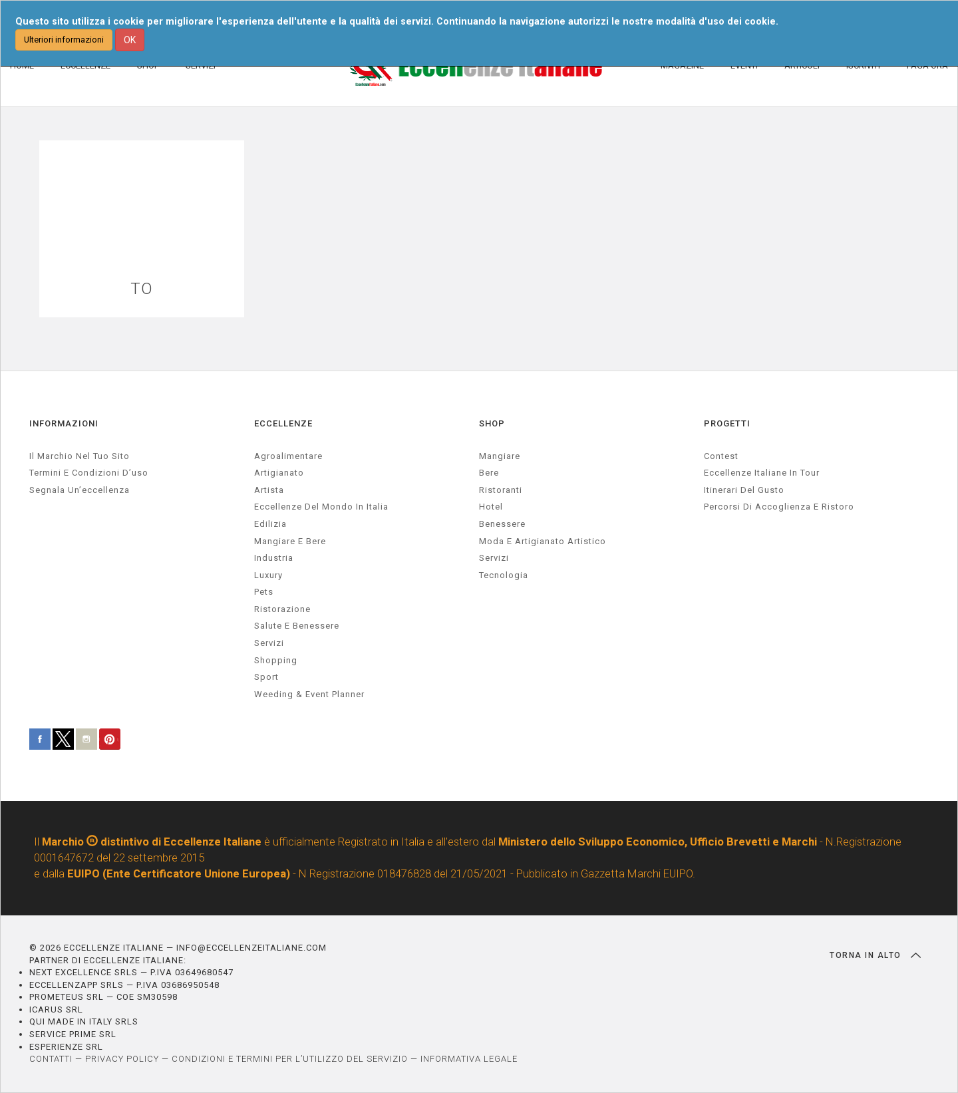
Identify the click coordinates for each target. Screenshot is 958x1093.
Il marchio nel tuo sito (79, 456)
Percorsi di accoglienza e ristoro (779, 507)
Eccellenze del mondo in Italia (321, 507)
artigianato (279, 473)
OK (130, 40)
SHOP (492, 423)
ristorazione (282, 609)
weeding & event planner (309, 694)
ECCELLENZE (283, 423)
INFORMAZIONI (63, 423)
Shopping (275, 660)
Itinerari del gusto (744, 490)
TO (141, 289)
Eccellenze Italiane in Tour (762, 473)
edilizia (270, 524)
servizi (269, 643)
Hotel (491, 507)
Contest (721, 456)
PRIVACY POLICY (122, 1059)
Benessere (502, 524)
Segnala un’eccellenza (79, 490)
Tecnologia (503, 575)
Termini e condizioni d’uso (88, 473)
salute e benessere (296, 626)
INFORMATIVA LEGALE (469, 1059)
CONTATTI (51, 1059)
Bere (489, 473)
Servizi (494, 558)
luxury (268, 575)
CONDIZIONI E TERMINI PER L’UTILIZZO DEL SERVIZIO (290, 1059)
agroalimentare (288, 456)
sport (266, 677)
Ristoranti (500, 490)
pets (263, 592)
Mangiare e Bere (290, 541)
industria (273, 558)
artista (269, 490)
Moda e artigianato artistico (542, 541)
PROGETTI (727, 423)
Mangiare (499, 456)
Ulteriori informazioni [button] (64, 40)
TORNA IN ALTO (875, 955)
